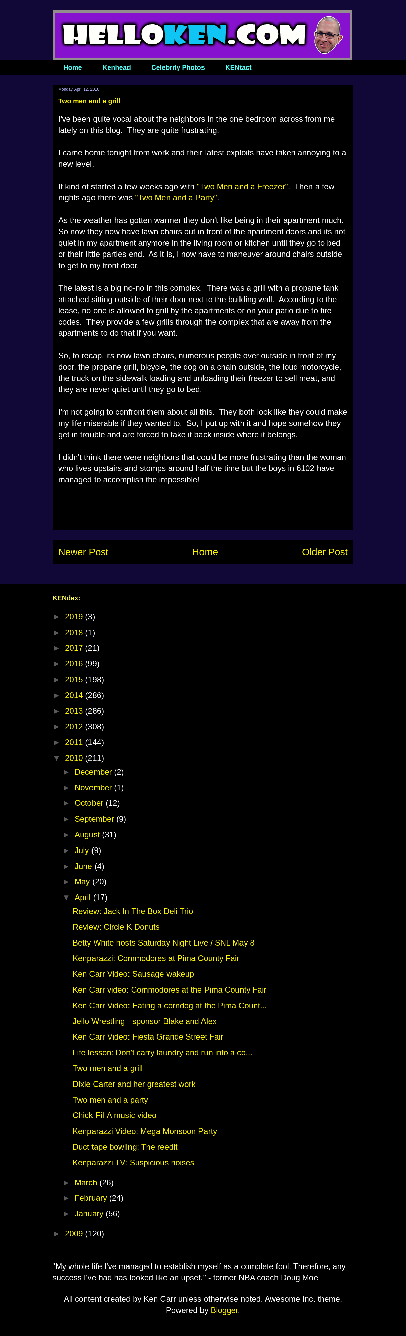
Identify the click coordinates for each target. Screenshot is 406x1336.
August (88, 834)
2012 (75, 726)
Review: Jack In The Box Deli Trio (133, 911)
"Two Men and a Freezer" (242, 186)
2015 (75, 679)
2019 (75, 616)
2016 (75, 663)
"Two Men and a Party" (176, 197)
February (92, 1197)
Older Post (325, 552)
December (94, 771)
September (95, 818)
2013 (75, 711)
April (84, 897)
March (87, 1182)
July (83, 850)
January (90, 1213)
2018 (75, 632)
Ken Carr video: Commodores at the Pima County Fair (169, 989)
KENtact (238, 67)
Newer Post (83, 552)
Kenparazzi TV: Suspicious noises (133, 1162)
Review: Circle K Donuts (116, 926)
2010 (75, 758)
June (85, 866)
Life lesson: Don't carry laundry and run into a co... (162, 1052)
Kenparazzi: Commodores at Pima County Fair (156, 958)
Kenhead (117, 67)
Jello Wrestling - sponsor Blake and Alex (145, 1021)
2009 (75, 1233)
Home (72, 67)
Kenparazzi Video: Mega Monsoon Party (145, 1131)
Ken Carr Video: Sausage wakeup (133, 973)
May (83, 881)
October (90, 803)
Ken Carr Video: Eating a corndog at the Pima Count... (170, 1005)
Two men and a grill (108, 1068)
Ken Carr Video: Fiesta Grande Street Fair (148, 1036)
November (94, 787)
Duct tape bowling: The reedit (125, 1146)
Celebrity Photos (178, 67)
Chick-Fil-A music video (114, 1115)
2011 (75, 742)
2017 (75, 647)
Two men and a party (110, 1099)
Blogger (224, 1310)
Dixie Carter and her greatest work (134, 1084)
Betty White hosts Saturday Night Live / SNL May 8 (164, 942)
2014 (75, 695)
